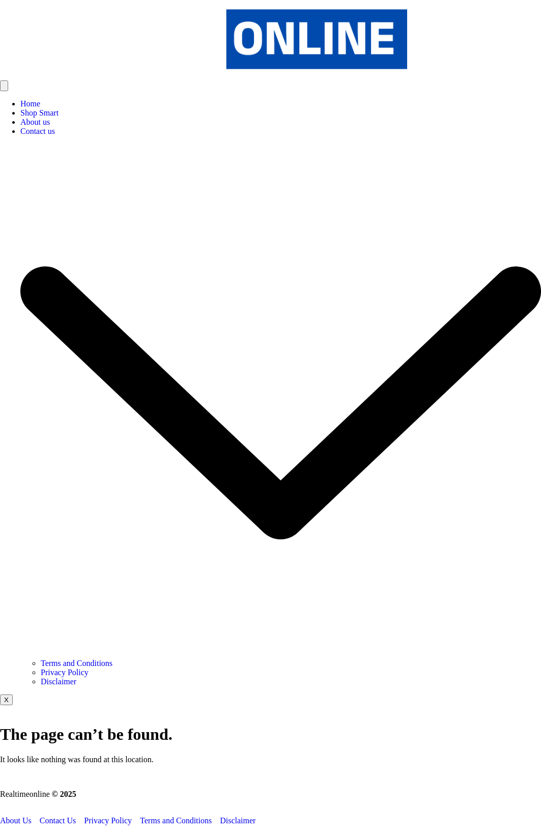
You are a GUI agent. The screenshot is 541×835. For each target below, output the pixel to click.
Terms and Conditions (76, 663)
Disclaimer (58, 681)
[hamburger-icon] (4, 85)
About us (35, 122)
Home (30, 103)
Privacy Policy (65, 672)
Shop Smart (39, 112)
